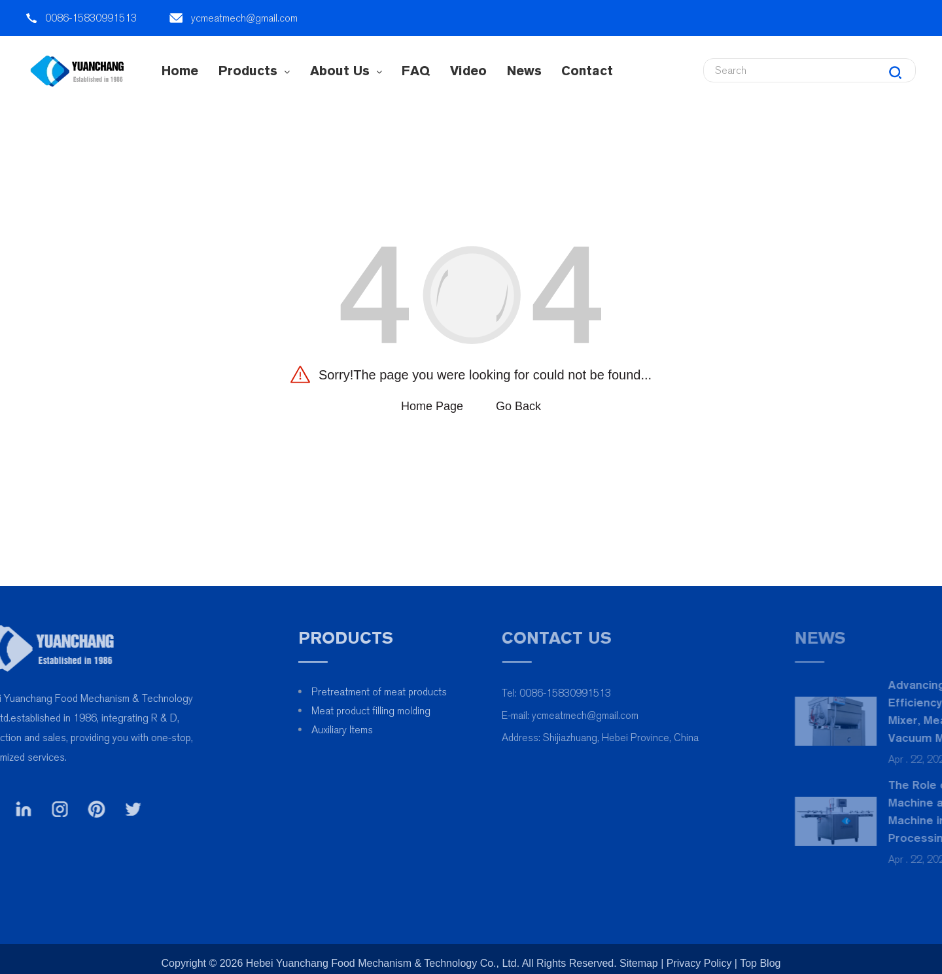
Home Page (432, 406)
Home (180, 70)
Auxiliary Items (385, 729)
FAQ (416, 70)
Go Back (518, 406)
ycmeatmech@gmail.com (244, 18)
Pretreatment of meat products (422, 692)
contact (587, 70)
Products (254, 70)
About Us (346, 70)
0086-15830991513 (91, 18)
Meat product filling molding (414, 710)
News (524, 70)
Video (468, 70)
